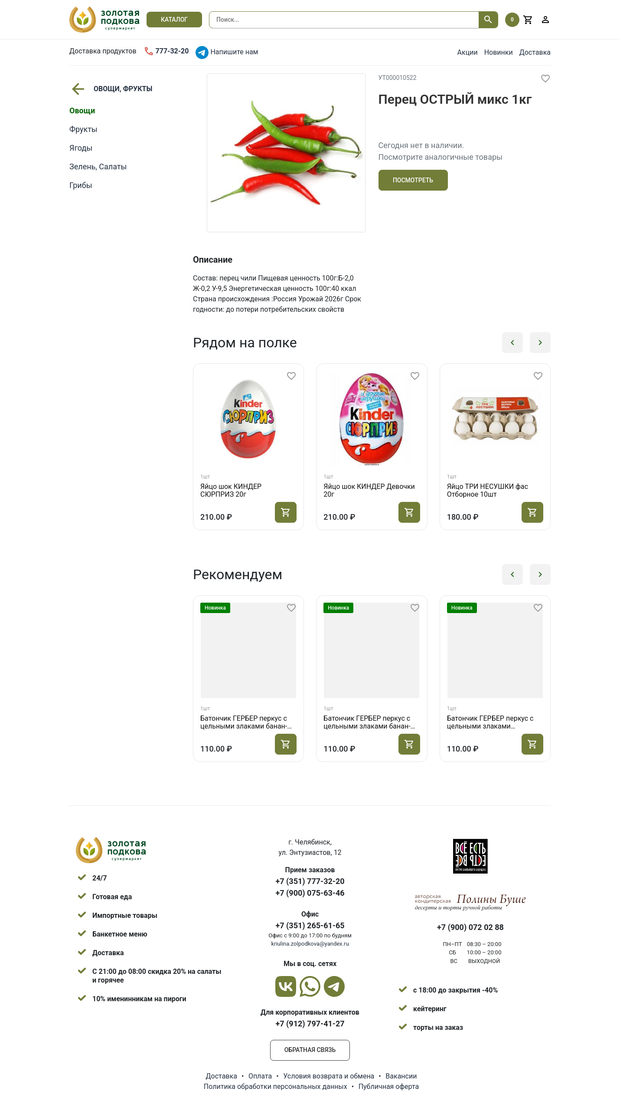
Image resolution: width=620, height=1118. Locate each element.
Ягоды (80, 147)
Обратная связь (310, 1049)
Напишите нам (227, 52)
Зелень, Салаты (98, 166)
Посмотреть (413, 180)
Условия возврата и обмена (328, 1076)
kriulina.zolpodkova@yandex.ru (310, 943)
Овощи (82, 110)
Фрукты (83, 129)
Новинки (498, 52)
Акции (467, 52)
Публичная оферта (389, 1086)
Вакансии (401, 1076)
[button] (512, 342)
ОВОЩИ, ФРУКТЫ (110, 89)
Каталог (174, 19)
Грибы (80, 185)
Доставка (535, 52)
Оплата (260, 1076)
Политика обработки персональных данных (275, 1086)
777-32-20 (166, 51)
